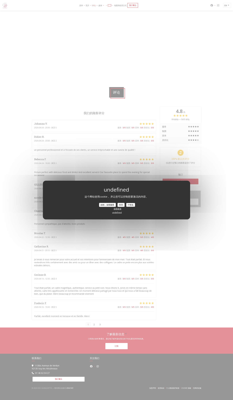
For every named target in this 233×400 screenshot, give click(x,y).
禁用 (121, 204)
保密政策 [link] (117, 209)
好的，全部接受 (107, 204)
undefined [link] (117, 212)
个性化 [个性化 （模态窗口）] (130, 204)
